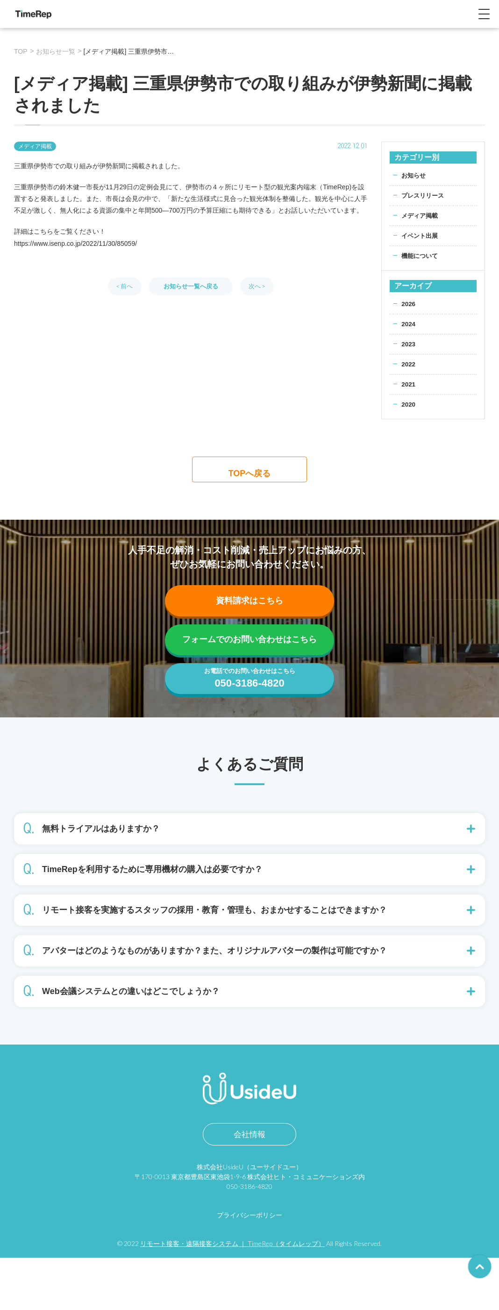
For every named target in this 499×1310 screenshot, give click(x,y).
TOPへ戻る (249, 473)
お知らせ (414, 175)
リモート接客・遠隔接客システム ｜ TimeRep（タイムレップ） (232, 1296)
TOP (21, 51)
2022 (408, 364)
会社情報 (249, 1186)
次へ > (257, 286)
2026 (408, 304)
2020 (408, 404)
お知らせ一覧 (55, 51)
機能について (421, 255)
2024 (408, 324)
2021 (408, 384)
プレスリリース (424, 195)
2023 (408, 344)
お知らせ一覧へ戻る (190, 286)
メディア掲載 (421, 215)
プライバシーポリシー (249, 1267)
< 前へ (124, 286)
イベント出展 (421, 235)
